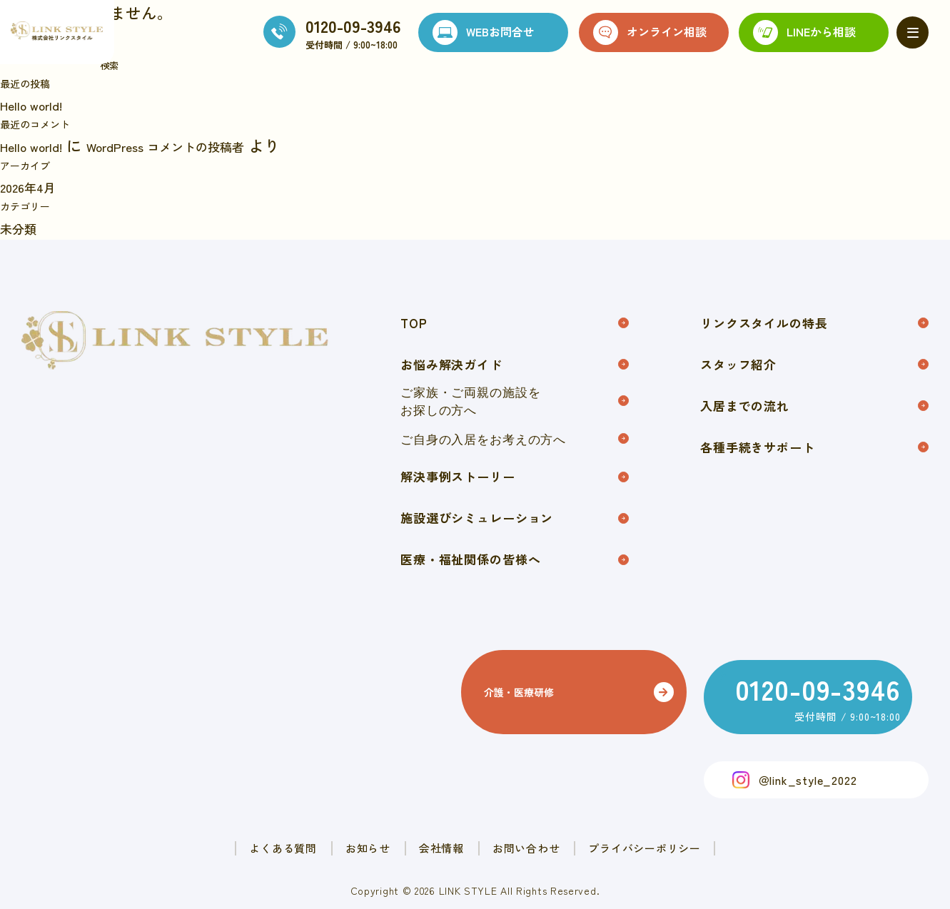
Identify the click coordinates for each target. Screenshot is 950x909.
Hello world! (40, 103)
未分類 (23, 226)
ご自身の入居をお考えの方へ (514, 449)
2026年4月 (35, 185)
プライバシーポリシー (717, 834)
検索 (109, 65)
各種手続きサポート (814, 462)
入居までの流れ (814, 416)
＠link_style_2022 (807, 764)
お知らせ (328, 834)
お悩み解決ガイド (514, 370)
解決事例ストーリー (514, 490)
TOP (514, 325)
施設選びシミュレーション (514, 536)
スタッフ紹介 (814, 370)
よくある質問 (208, 834)
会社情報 (436, 834)
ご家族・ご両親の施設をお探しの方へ (514, 410)
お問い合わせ (558, 834)
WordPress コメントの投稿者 (206, 144)
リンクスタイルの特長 (814, 325)
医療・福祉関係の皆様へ (514, 582)
